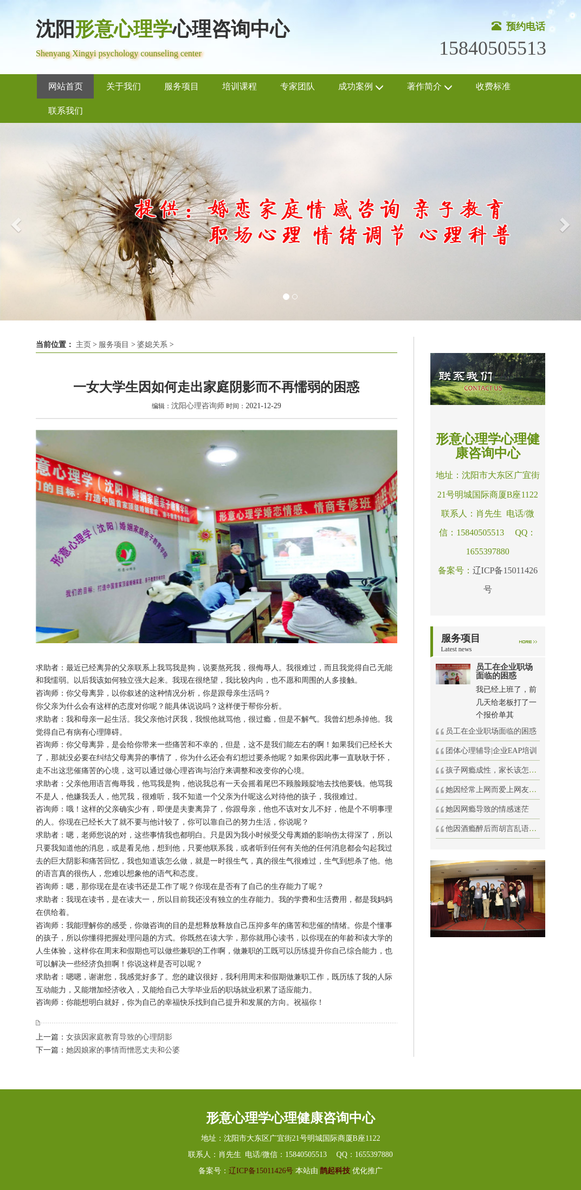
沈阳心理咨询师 (197, 406)
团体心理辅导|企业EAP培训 (491, 751)
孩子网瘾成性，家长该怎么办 (495, 770)
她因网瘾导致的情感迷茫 (487, 809)
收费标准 (493, 86)
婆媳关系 (152, 345)
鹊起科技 (335, 1171)
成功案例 (361, 87)
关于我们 (123, 86)
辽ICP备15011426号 (261, 1171)
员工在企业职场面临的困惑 (491, 731)
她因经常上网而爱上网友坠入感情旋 (506, 790)
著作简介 (430, 87)
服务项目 (181, 86)
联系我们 (65, 110)
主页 (83, 345)
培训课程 (239, 86)
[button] (14, 222)
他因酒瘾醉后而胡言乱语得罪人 (499, 829)
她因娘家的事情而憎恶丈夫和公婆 (123, 1050)
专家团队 (297, 86)
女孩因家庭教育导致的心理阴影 (119, 1037)
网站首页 (65, 86)
